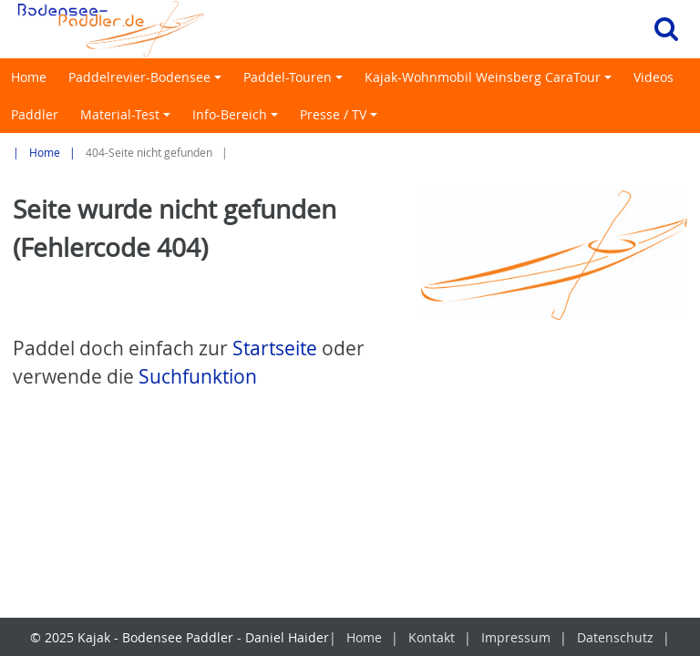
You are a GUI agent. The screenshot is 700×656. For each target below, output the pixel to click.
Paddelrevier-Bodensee (147, 82)
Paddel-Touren (295, 82)
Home (28, 77)
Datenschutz (615, 637)
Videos (653, 77)
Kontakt (431, 637)
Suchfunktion (198, 376)
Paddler (34, 114)
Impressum (516, 637)
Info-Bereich (237, 119)
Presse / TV (341, 119)
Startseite (274, 348)
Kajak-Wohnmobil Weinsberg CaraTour (491, 82)
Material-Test (128, 119)
